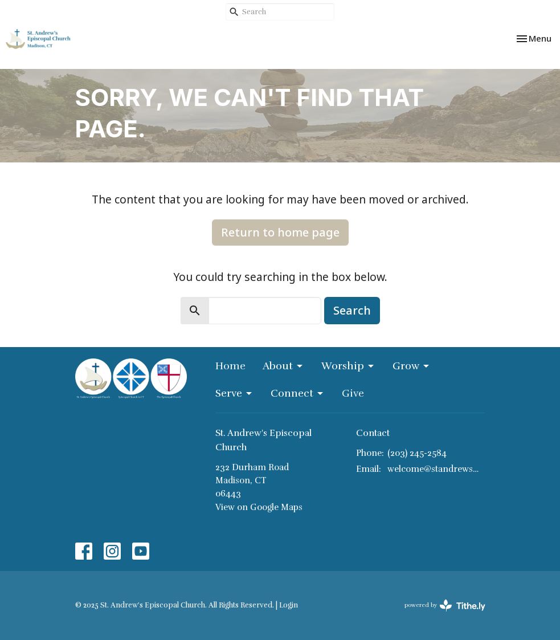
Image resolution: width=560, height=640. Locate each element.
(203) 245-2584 (417, 453)
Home (230, 366)
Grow (412, 366)
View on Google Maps (259, 507)
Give (353, 393)
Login (288, 605)
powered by (444, 605)
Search (352, 310)
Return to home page (280, 232)
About (283, 366)
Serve (234, 393)
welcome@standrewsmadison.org (436, 469)
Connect (298, 393)
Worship (348, 366)
